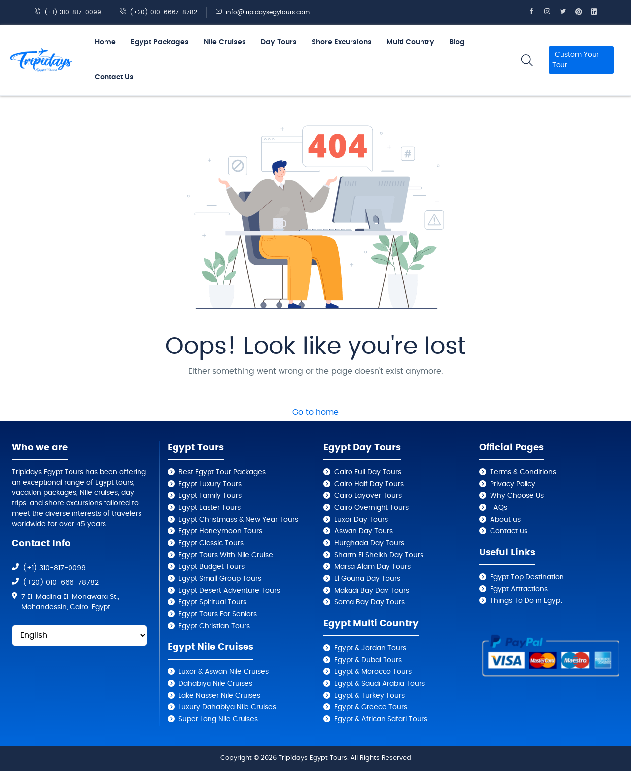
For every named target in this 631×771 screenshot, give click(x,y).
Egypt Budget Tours (211, 566)
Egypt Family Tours (210, 495)
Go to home (315, 412)
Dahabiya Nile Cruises (215, 683)
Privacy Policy (512, 484)
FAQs (498, 507)
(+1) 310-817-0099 (67, 12)
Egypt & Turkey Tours (369, 695)
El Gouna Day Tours (367, 578)
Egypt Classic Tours (211, 543)
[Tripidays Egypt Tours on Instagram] (552, 12)
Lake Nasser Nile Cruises (219, 695)
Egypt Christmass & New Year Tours (238, 519)
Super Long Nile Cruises (218, 719)
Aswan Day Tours (363, 531)
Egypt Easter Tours (209, 507)
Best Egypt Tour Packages (222, 472)
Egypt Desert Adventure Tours (229, 590)
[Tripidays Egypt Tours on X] (567, 12)
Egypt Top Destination (527, 577)
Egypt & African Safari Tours (380, 719)
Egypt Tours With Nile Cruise (225, 555)
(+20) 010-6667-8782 (158, 12)
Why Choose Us (517, 495)
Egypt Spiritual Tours (212, 602)
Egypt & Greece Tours (370, 707)
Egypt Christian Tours (214, 626)
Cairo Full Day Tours (367, 472)
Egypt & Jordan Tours (370, 648)
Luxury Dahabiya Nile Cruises (227, 707)
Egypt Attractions (519, 589)
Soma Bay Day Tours (369, 602)
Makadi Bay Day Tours (371, 590)
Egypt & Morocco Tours (373, 671)
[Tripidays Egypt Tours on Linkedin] (598, 12)
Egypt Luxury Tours (210, 484)
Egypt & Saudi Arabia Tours (379, 683)
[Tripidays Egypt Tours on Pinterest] (583, 12)
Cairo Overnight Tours (371, 507)
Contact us (508, 531)
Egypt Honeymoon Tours (220, 531)
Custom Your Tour (575, 60)
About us (505, 519)
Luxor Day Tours (361, 519)
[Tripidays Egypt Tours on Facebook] (536, 12)
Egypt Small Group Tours (219, 578)
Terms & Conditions (523, 472)
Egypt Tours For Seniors (217, 614)
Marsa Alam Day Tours (372, 566)
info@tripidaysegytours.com (262, 12)
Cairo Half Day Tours (369, 484)
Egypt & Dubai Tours (368, 660)
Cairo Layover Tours (368, 495)
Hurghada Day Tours (369, 543)
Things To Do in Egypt (526, 600)
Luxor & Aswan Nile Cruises (223, 671)
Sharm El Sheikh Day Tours (378, 555)
